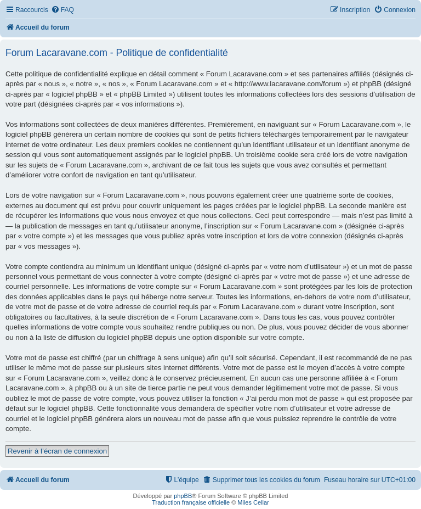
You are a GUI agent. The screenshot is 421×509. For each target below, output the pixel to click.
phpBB (183, 496)
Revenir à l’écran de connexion (57, 451)
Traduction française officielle (191, 502)
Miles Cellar (253, 502)
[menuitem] (62, 10)
